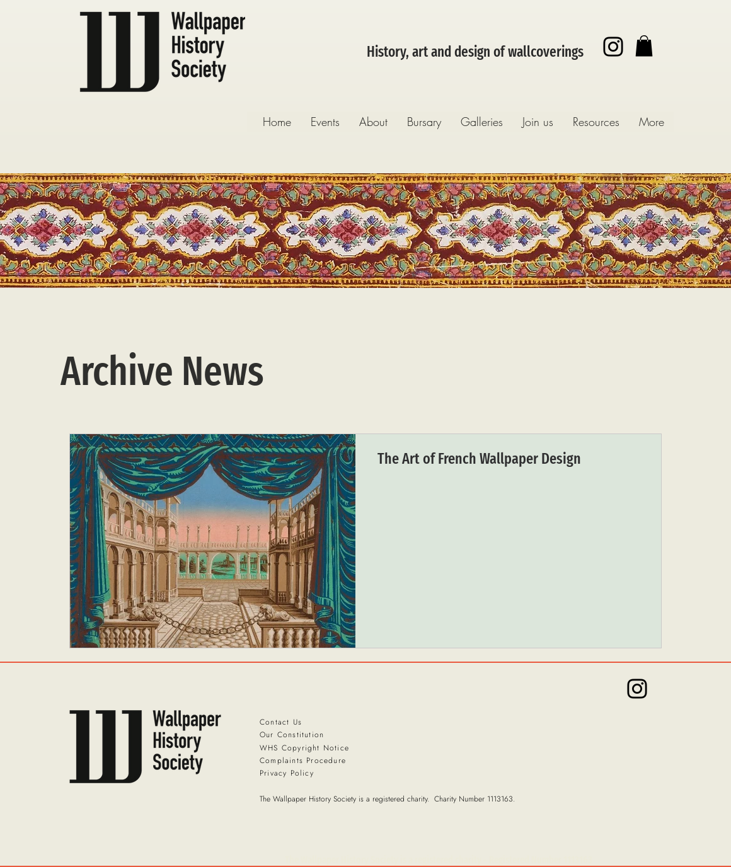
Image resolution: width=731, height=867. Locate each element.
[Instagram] (613, 46)
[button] (644, 45)
